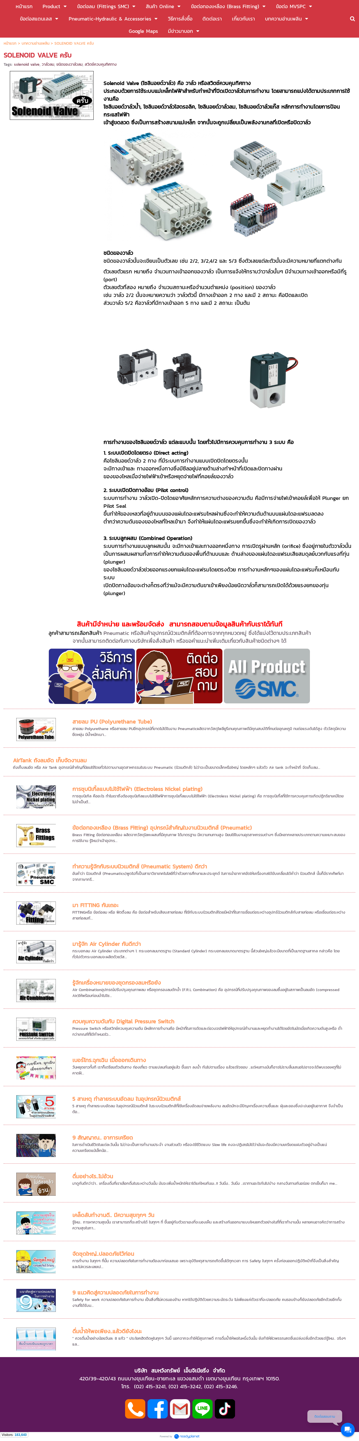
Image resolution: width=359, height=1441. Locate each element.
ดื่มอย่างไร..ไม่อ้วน (92, 1176)
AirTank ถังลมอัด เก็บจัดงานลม (50, 760)
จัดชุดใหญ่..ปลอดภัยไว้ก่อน (103, 1254)
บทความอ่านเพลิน (35, 43)
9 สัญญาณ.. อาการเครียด (102, 1137)
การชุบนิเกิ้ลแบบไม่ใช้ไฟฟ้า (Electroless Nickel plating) (137, 789)
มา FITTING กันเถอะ (95, 905)
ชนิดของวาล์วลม (69, 64)
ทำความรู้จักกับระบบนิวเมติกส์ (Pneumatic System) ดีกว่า (139, 866)
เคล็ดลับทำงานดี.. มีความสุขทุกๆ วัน (113, 1215)
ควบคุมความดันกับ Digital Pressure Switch (123, 1021)
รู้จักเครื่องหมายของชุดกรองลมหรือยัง (116, 982)
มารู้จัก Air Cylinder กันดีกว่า (106, 944)
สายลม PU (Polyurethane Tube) (112, 721)
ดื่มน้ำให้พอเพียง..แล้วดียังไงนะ (107, 1331)
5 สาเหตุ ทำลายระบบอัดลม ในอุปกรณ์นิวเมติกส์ (126, 1099)
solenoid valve (27, 64)
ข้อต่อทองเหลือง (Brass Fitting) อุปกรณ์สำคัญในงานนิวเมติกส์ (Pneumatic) (162, 828)
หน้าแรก (10, 43)
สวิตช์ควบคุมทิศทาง (101, 64)
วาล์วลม (48, 64)
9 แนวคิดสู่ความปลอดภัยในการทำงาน (115, 1292)
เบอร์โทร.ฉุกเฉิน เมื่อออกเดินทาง (109, 1060)
